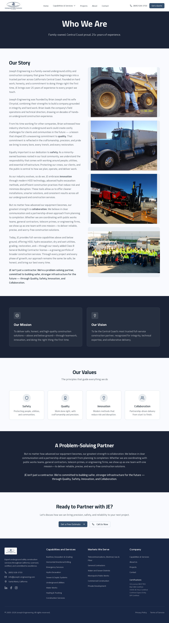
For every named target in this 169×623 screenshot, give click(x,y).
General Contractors (96, 565)
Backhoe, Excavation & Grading (59, 557)
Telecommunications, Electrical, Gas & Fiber (103, 558)
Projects (83, 6)
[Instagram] (16, 587)
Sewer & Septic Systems (56, 577)
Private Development (97, 586)
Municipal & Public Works (98, 576)
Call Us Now (100, 524)
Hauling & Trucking (54, 593)
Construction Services (55, 598)
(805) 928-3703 (138, 5)
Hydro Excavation (53, 572)
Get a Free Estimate (73, 524)
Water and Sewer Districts (99, 570)
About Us (133, 562)
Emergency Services (55, 567)
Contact (105, 6)
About (94, 6)
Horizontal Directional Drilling (58, 562)
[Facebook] (11, 587)
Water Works (51, 588)
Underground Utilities (55, 582)
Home (46, 6)
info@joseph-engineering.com (20, 577)
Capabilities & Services (64, 5)
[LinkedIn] (6, 587)
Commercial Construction (98, 581)
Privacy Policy (141, 612)
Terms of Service (157, 612)
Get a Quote (157, 6)
